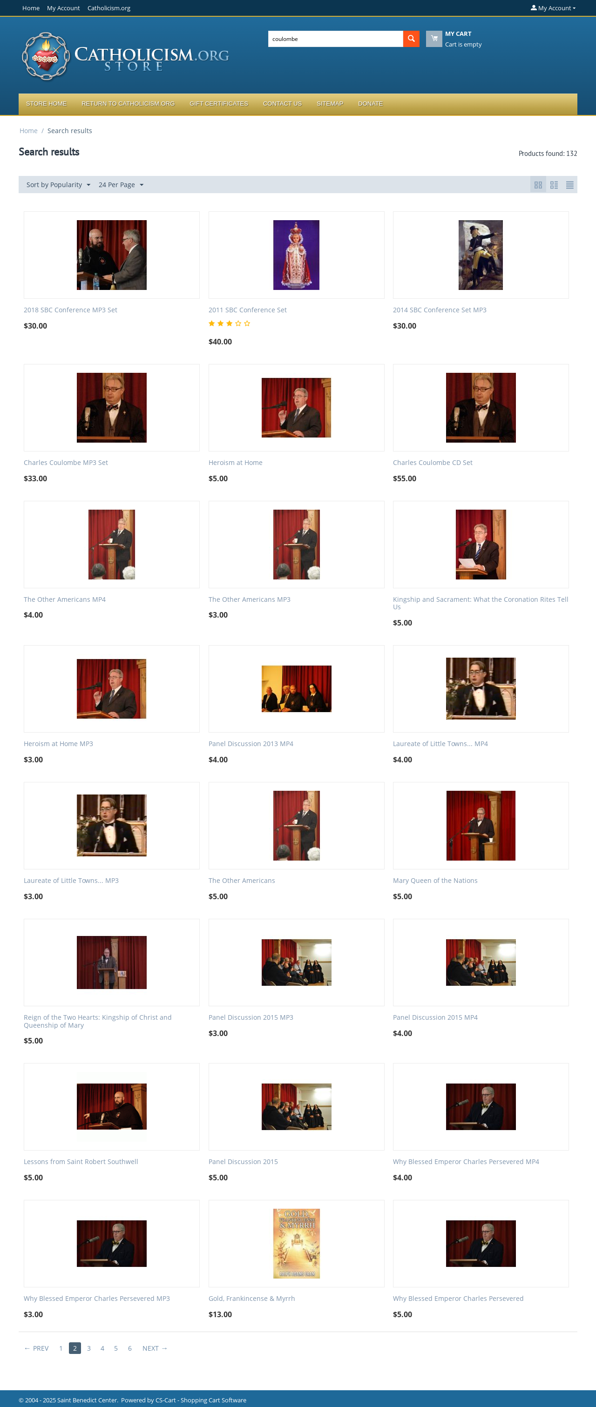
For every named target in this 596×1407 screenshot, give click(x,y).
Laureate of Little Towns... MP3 (71, 881)
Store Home (46, 103)
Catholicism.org (109, 8)
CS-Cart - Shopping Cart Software (201, 1400)
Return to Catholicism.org (128, 103)
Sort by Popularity (58, 185)
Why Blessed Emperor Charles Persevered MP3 (97, 1299)
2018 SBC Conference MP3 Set (70, 310)
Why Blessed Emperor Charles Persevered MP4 (466, 1162)
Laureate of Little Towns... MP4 (440, 744)
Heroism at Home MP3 (58, 744)
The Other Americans (242, 881)
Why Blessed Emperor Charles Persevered (458, 1299)
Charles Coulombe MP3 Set (66, 463)
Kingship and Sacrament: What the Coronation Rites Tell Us (481, 604)
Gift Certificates (219, 103)
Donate (370, 103)
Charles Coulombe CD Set (433, 463)
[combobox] (335, 39)
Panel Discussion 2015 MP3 (251, 1018)
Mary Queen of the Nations (435, 881)
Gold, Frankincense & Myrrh (252, 1299)
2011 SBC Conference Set (248, 310)
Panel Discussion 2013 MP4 (251, 744)
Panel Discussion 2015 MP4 (435, 1018)
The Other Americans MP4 (65, 600)
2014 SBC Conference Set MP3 (440, 310)
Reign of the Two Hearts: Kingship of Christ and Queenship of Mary (98, 1022)
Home (31, 8)
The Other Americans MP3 (250, 600)
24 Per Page (121, 185)
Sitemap (330, 103)
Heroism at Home (236, 463)
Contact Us (282, 103)
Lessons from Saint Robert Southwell (81, 1162)
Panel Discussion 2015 (243, 1162)
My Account (63, 8)
